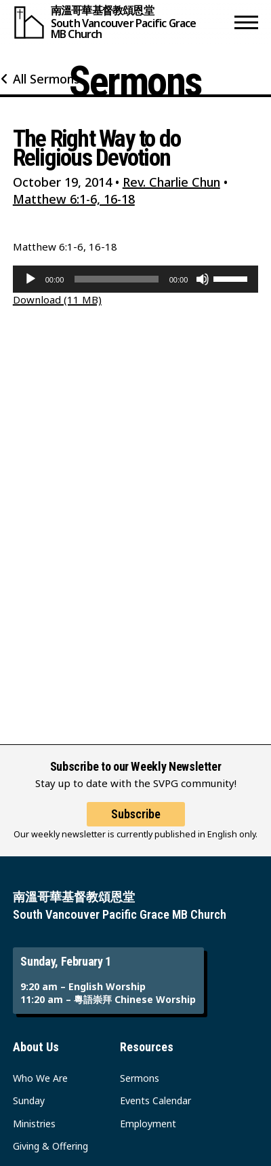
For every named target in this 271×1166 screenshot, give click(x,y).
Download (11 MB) (57, 299)
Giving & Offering (50, 1146)
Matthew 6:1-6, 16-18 (74, 199)
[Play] (30, 279)
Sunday (29, 1100)
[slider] (116, 279)
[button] (246, 22)
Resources (146, 1047)
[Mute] (202, 279)
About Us (36, 1047)
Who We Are (40, 1078)
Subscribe (136, 814)
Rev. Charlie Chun (171, 182)
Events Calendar (155, 1100)
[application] (136, 279)
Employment (148, 1123)
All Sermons (46, 79)
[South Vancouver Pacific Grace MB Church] (121, 22)
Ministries (34, 1123)
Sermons (139, 1078)
